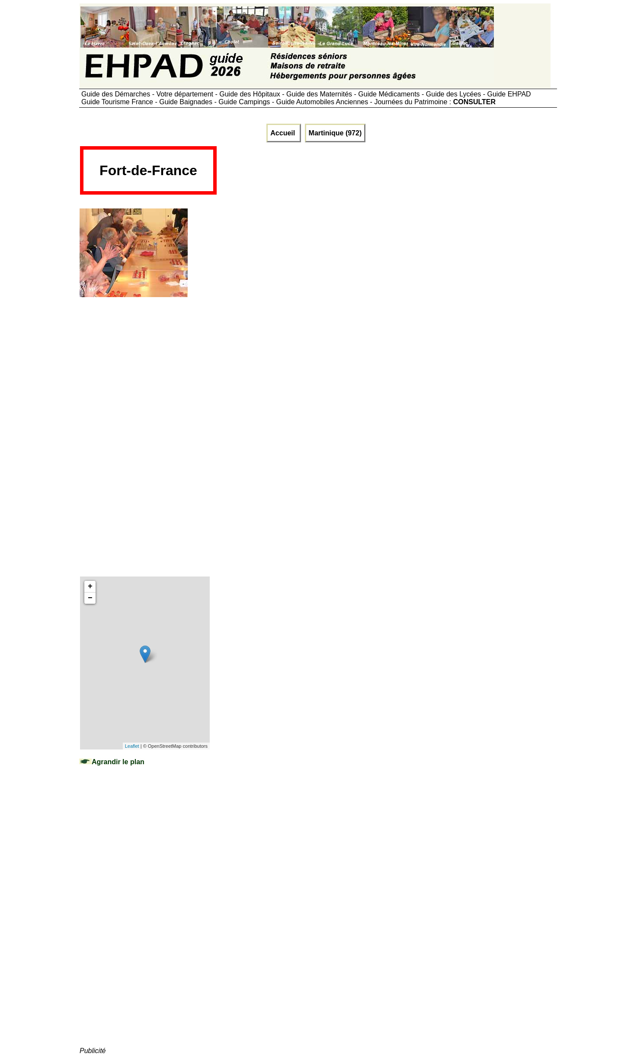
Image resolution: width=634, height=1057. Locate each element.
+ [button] (90, 586)
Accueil (283, 133)
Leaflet (132, 746)
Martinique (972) (335, 133)
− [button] (90, 598)
